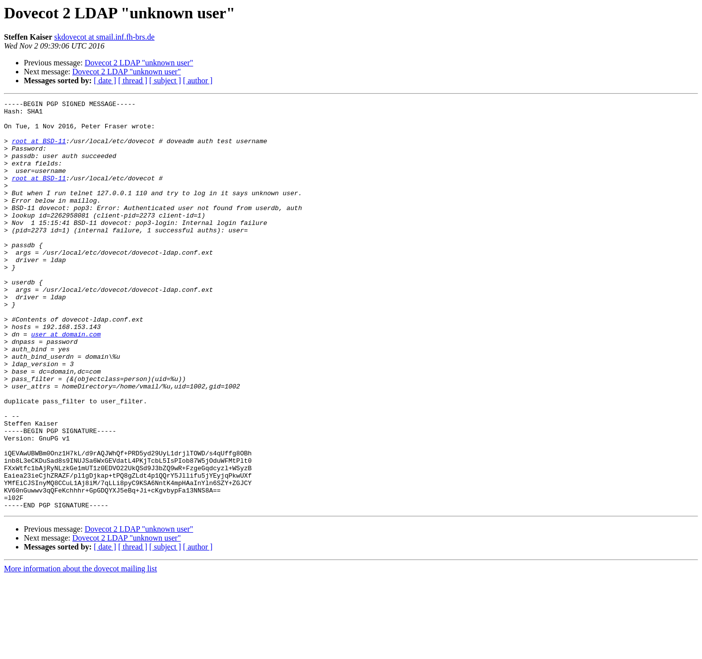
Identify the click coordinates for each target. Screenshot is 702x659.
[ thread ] (132, 80)
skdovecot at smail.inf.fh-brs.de (104, 37)
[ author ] (198, 80)
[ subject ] (165, 80)
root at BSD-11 (39, 149)
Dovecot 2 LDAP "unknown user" (139, 62)
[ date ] (105, 80)
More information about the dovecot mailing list (80, 650)
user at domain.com (66, 381)
